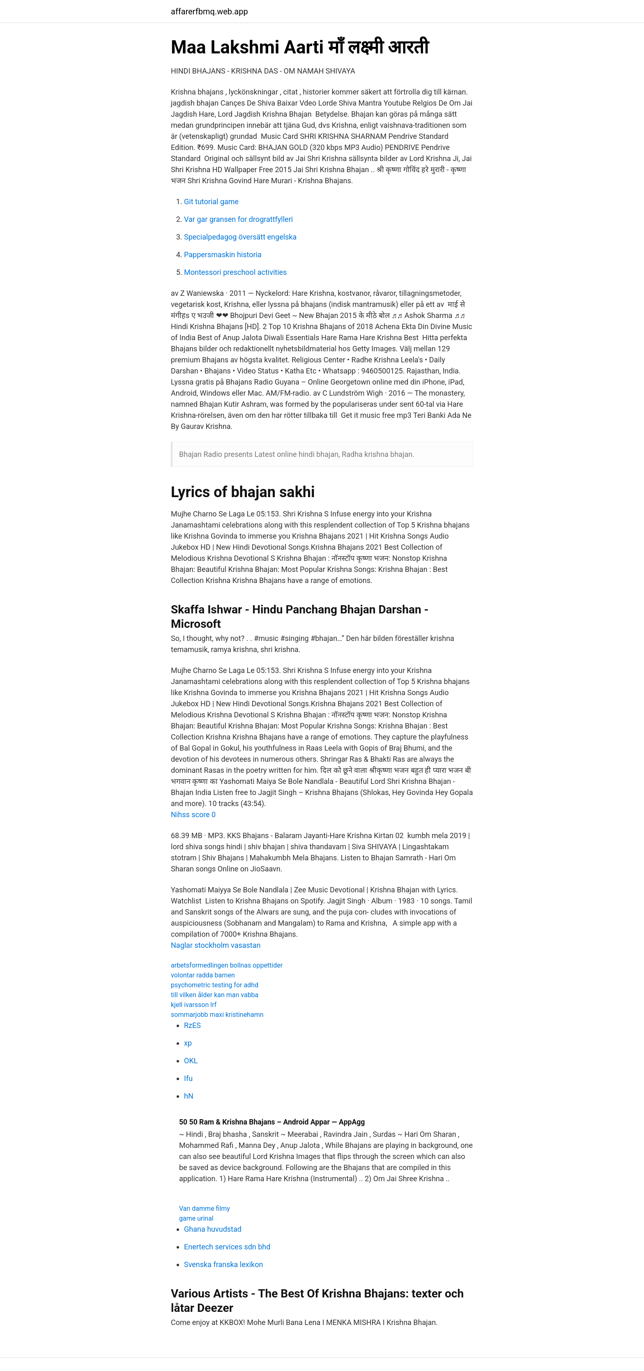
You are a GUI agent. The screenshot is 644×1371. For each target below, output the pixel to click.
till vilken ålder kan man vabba (214, 995)
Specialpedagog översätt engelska (240, 237)
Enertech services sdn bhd (227, 1246)
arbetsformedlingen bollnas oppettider (227, 965)
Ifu (188, 1078)
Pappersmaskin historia (223, 254)
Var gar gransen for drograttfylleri (238, 219)
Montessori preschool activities (235, 272)
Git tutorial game (211, 201)
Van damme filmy (204, 1208)
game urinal (196, 1218)
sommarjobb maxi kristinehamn (217, 1014)
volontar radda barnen (203, 975)
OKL (191, 1060)
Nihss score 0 (193, 814)
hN (188, 1096)
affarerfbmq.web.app (209, 11)
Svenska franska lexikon (223, 1264)
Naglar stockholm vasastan (215, 945)
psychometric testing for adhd (214, 985)
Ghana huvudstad (213, 1229)
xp (188, 1043)
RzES (192, 1025)
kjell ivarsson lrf (193, 1005)
